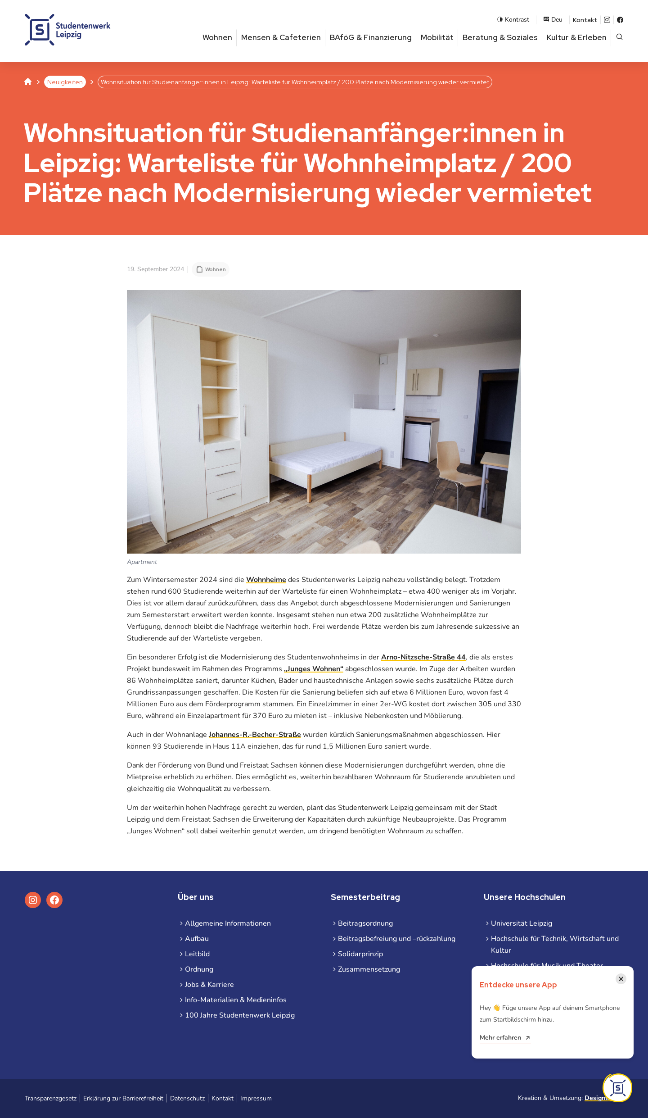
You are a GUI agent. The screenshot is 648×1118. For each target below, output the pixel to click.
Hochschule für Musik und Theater (547, 966)
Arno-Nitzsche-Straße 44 (423, 657)
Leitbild (197, 954)
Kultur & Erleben (577, 37)
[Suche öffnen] (619, 37)
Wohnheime (266, 580)
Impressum (256, 1098)
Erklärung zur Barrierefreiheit (123, 1098)
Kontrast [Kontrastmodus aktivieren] (513, 19)
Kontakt (585, 20)
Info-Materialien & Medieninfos (236, 1000)
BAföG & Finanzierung (371, 37)
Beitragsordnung (365, 923)
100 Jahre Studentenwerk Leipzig (240, 1015)
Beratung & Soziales (500, 37)
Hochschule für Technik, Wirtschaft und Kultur (555, 944)
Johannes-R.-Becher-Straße (255, 735)
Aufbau (197, 939)
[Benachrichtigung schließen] (621, 978)
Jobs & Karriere (209, 985)
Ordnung (199, 969)
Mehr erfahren (500, 1037)
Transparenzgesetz (50, 1098)
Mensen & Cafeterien (281, 37)
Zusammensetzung (369, 969)
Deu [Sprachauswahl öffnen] (552, 19)
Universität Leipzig (521, 923)
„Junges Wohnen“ (313, 669)
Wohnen (217, 37)
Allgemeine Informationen (228, 923)
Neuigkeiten (65, 82)
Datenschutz (187, 1098)
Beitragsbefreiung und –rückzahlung (396, 939)
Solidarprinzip (360, 954)
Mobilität (437, 37)
